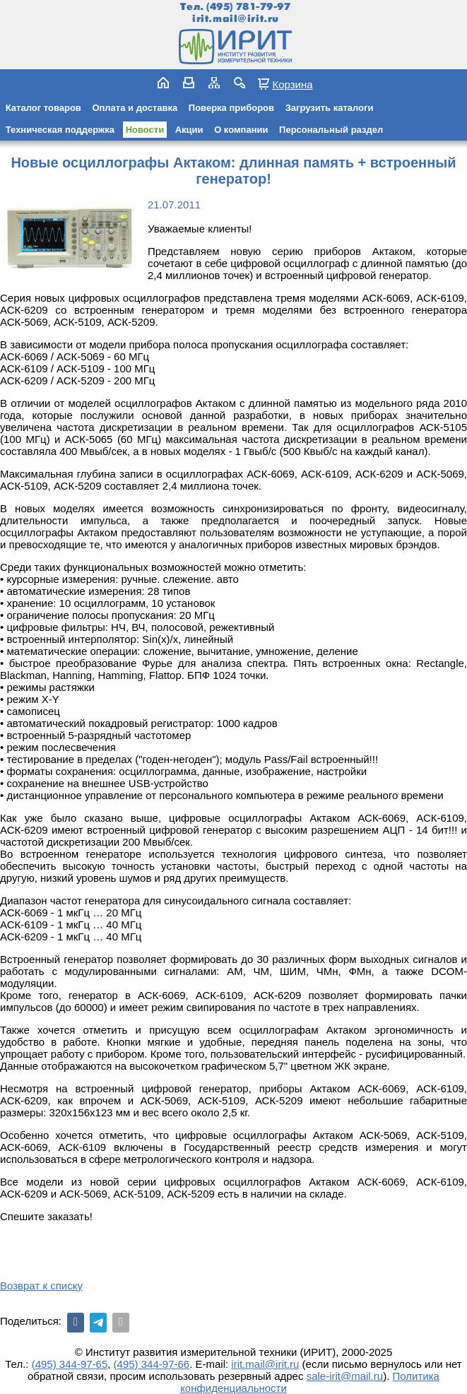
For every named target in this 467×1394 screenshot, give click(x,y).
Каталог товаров (43, 107)
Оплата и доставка (134, 107)
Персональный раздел (331, 129)
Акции (189, 129)
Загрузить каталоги (329, 107)
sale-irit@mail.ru (345, 1376)
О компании (241, 129)
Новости (145, 129)
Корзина (292, 84)
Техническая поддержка (60, 129)
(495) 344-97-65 (70, 1364)
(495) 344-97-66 (152, 1364)
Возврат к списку (41, 1286)
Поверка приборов (231, 107)
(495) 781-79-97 (248, 6)
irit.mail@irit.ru (235, 18)
